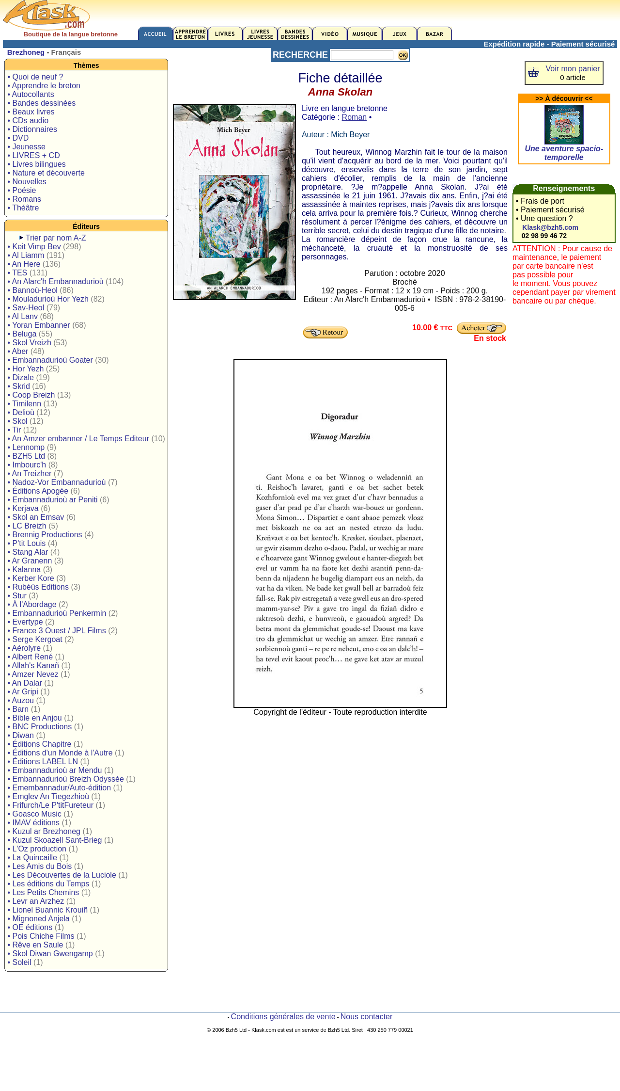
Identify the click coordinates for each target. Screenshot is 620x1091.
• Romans (24, 199)
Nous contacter (367, 1016)
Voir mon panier (573, 68)
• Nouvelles (26, 181)
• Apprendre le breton (43, 85)
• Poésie (21, 190)
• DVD (18, 138)
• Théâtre (23, 208)
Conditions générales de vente (283, 1016)
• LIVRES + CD (33, 155)
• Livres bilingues (36, 164)
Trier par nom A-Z (56, 238)
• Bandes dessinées (41, 103)
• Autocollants (30, 94)
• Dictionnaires (32, 129)
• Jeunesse (26, 147)
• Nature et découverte (45, 173)
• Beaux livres (30, 112)
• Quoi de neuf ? (35, 77)
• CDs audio (27, 120)
